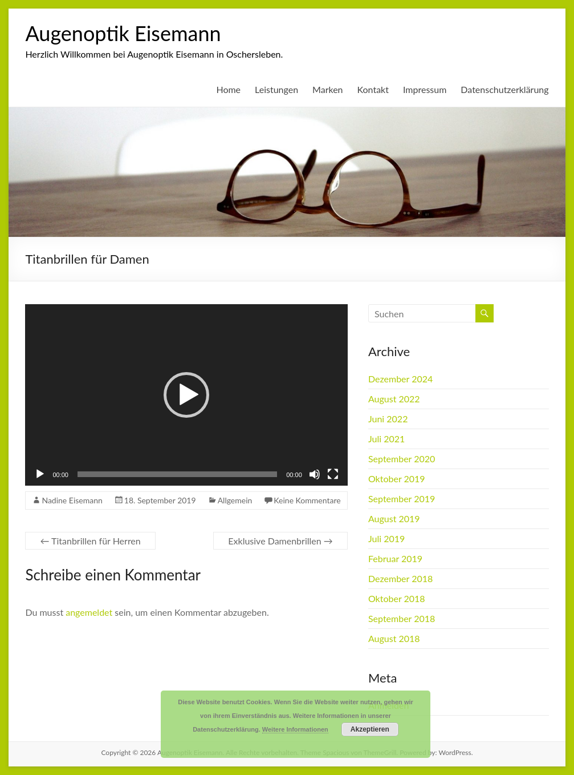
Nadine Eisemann (72, 500)
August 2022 (394, 398)
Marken (327, 89)
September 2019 (401, 498)
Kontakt (373, 89)
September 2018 (401, 618)
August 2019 (394, 518)
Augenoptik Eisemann (123, 33)
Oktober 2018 (396, 598)
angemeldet (89, 612)
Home (228, 89)
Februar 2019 (395, 558)
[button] (186, 395)
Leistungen (276, 89)
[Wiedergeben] (40, 474)
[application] (186, 395)
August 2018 (394, 638)
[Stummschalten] (314, 474)
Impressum (424, 89)
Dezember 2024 (400, 378)
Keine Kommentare (307, 500)
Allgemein (235, 500)
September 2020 (401, 458)
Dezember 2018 (400, 578)
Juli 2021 (386, 438)
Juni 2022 (388, 418)
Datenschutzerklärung (504, 89)
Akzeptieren (370, 729)
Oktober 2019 (396, 478)
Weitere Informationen (295, 729)
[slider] (177, 474)
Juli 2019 (386, 538)
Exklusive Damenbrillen (280, 540)
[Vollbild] (333, 474)
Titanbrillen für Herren (90, 540)
